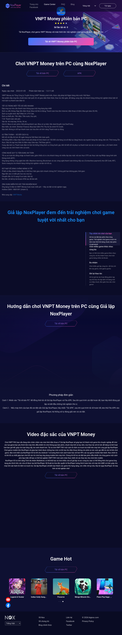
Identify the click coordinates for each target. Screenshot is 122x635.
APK (79, 73)
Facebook (34, 7)
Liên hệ (69, 617)
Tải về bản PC (42, 73)
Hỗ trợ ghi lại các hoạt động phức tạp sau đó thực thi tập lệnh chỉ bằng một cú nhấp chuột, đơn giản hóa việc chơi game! (102, 280)
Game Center (49, 4)
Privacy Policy (88, 621)
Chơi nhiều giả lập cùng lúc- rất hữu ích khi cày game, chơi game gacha (102, 267)
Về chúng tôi (44, 621)
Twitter (69, 625)
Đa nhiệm (93, 262)
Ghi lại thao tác (95, 273)
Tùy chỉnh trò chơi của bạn (100, 233)
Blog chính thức (45, 625)
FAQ (63, 4)
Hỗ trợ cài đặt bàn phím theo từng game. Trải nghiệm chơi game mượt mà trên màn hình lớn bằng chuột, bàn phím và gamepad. (103, 240)
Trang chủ (34, 4)
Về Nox (42, 617)
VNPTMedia (17, 195)
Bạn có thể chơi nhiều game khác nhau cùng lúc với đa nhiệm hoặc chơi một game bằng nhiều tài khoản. (102, 255)
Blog (72, 4)
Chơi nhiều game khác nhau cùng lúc (101, 248)
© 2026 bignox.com (90, 617)
